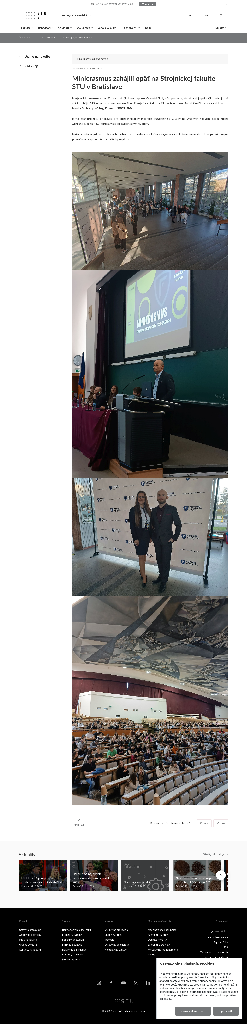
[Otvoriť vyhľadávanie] (220, 15)
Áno (204, 823)
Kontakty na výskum (116, 949)
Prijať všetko (226, 1011)
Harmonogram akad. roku (76, 929)
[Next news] (221, 875)
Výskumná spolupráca (117, 944)
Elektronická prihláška (74, 949)
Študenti (63, 28)
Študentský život (71, 959)
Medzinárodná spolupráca (162, 929)
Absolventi (130, 28)
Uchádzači (44, 28)
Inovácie (109, 939)
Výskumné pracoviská (117, 929)
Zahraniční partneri (158, 934)
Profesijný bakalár (72, 934)
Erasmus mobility (157, 939)
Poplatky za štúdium (73, 939)
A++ (224, 931)
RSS (226, 947)
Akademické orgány (30, 934)
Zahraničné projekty (159, 944)
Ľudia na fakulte (28, 939)
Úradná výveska (28, 944)
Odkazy (219, 28)
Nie (221, 823)
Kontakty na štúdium (73, 954)
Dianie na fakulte (33, 37)
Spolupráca (83, 28)
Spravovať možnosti (193, 1011)
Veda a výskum (107, 28)
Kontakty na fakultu (30, 949)
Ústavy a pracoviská (75, 15)
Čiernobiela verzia (218, 937)
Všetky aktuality (213, 854)
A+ (217, 931)
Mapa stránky (220, 942)
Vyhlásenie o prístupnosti (214, 952)
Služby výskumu (113, 934)
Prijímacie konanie (72, 944)
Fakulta (26, 28)
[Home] (20, 37)
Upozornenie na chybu (215, 957)
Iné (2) (148, 28)
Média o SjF (31, 66)
